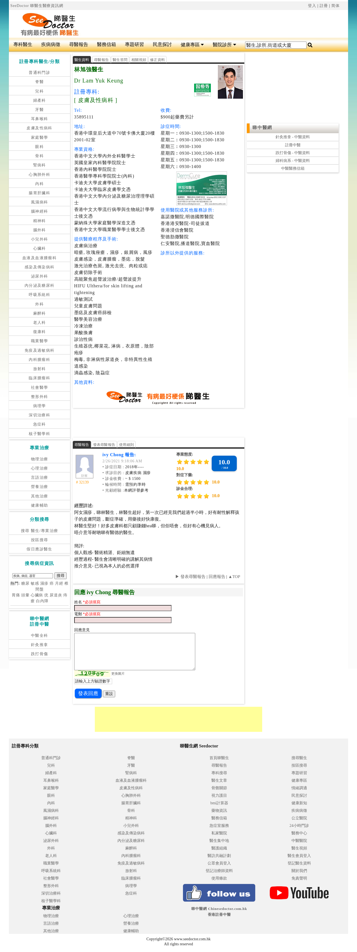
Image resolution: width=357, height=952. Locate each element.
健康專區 (192, 44)
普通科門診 (39, 73)
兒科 (39, 91)
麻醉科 (39, 313)
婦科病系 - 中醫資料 (293, 161)
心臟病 (37, 595)
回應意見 (82, 630)
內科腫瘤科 (39, 360)
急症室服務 (219, 826)
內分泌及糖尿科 (40, 285)
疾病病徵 (50, 44)
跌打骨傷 (39, 654)
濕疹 (44, 583)
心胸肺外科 (39, 175)
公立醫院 (299, 818)
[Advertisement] (207, 24)
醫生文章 (219, 780)
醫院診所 (224, 44)
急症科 (39, 424)
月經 (59, 583)
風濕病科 (39, 202)
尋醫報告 (78, 44)
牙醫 (39, 110)
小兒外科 (39, 239)
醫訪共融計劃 (219, 856)
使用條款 (219, 878)
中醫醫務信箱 (293, 168)
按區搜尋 (39, 540)
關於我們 (299, 871)
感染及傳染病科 (40, 267)
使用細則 (126, 445)
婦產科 (39, 100)
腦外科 (39, 230)
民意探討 (162, 44)
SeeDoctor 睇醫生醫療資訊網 (36, 6)
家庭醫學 (39, 137)
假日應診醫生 (39, 549)
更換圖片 (118, 674)
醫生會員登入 (299, 856)
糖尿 (25, 583)
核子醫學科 (39, 434)
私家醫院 (219, 833)
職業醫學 (39, 341)
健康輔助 (39, 505)
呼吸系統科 (39, 295)
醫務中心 (299, 833)
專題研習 (134, 44)
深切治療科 (39, 415)
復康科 (39, 332)
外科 (39, 304)
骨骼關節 (219, 788)
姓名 (78, 602)
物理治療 (39, 459)
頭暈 (25, 595)
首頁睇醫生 (219, 758)
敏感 (35, 583)
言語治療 (39, 477)
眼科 (39, 147)
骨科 (39, 156)
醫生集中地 (219, 841)
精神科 (39, 221)
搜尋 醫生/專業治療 (39, 531)
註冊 (324, 6)
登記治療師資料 (219, 871)
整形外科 (39, 397)
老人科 (39, 322)
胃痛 (16, 595)
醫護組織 (219, 848)
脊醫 (39, 82)
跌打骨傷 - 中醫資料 (293, 153)
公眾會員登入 (219, 863)
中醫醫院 (299, 841)
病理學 (39, 406)
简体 (335, 6)
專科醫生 (22, 44)
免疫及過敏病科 (40, 350)
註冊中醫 (293, 145)
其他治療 (39, 496)
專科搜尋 (219, 773)
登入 (312, 6)
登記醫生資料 (299, 863)
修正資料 (157, 60)
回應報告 (217, 576)
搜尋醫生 (299, 758)
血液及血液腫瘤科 (39, 258)
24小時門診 (299, 826)
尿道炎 (56, 595)
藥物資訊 (219, 810)
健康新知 (299, 803)
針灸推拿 (39, 645)
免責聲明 (299, 878)
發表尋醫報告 (104, 445)
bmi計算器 (219, 803)
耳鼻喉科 (39, 119)
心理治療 (39, 468)
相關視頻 (138, 60)
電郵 (78, 614)
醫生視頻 (299, 848)
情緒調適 (299, 788)
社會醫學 (39, 387)
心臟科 (39, 248)
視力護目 (219, 795)
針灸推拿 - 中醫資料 (293, 137)
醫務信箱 (106, 44)
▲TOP (233, 576)
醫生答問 (120, 60)
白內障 (42, 601)
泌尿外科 (39, 276)
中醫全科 (39, 635)
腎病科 (39, 165)
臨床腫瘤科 (39, 378)
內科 (39, 184)
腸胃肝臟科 (39, 193)
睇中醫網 (262, 127)
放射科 (39, 369)
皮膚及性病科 (39, 128)
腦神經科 (39, 211)
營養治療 (39, 487)
